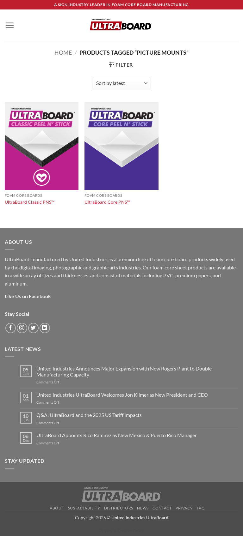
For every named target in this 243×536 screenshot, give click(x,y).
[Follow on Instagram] (22, 328)
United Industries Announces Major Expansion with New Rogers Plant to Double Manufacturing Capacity (124, 371)
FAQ (201, 508)
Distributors (118, 508)
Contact (162, 508)
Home (63, 52)
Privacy (184, 508)
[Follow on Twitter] (33, 328)
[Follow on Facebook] (10, 328)
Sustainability (84, 508)
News (142, 508)
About (57, 508)
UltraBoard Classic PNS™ (29, 202)
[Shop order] (121, 83)
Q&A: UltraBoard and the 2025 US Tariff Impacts (89, 415)
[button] (9, 25)
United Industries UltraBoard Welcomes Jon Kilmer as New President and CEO (122, 395)
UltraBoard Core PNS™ (107, 202)
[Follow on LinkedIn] (45, 328)
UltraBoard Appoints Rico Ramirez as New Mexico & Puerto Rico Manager (116, 435)
